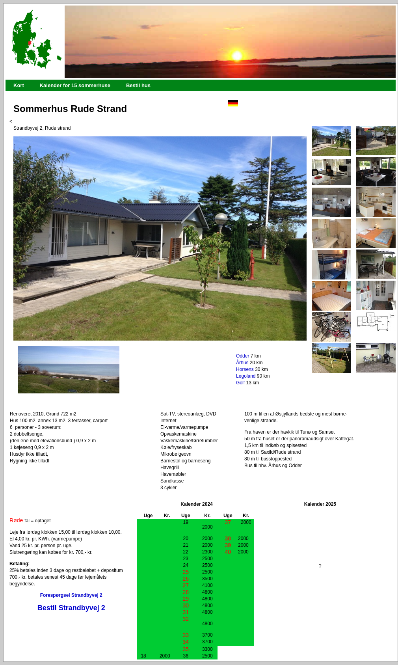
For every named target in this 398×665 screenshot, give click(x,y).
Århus (242, 362)
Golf (240, 383)
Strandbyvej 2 (86, 595)
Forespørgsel (55, 595)
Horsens (245, 369)
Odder (242, 356)
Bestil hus (138, 85)
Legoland (245, 376)
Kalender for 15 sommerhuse (75, 85)
